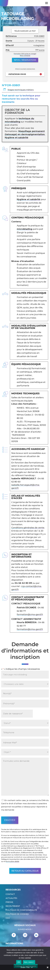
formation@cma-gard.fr (30, 614)
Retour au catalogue (25, 871)
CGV (8, 918)
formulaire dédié (12, 861)
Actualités (11, 898)
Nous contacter (25, 55)
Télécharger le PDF (25, 31)
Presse (9, 902)
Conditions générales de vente (27, 527)
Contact (10, 894)
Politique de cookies (17, 914)
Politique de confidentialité (21, 910)
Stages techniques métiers (21, 90)
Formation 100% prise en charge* (25, 54)
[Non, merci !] (46, 958)
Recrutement (13, 906)
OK (18, 962)
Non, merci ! (29, 962)
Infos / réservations (25, 60)
